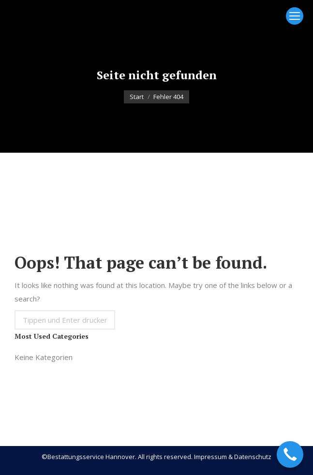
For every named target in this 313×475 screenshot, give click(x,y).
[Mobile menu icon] (294, 16)
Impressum (210, 456)
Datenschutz (252, 456)
